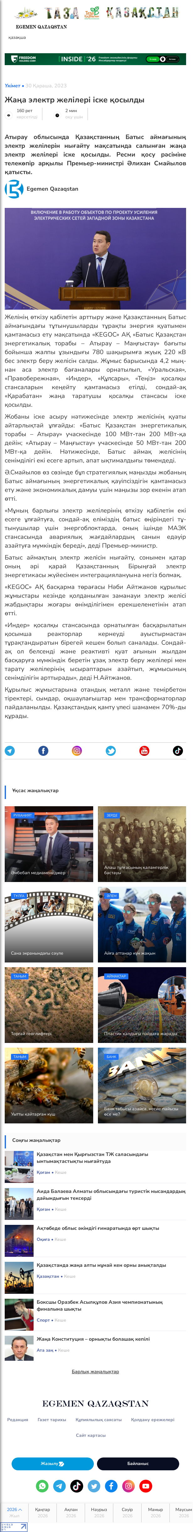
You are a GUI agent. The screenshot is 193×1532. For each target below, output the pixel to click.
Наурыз (99, 1513)
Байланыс (138, 1464)
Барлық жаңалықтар (95, 1372)
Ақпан (71, 1513)
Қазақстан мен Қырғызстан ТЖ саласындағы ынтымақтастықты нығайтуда (92, 1158)
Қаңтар (42, 1513)
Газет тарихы (52, 1420)
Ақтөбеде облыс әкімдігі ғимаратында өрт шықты (98, 1228)
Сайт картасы (91, 1435)
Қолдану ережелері (152, 1420)
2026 (14, 1513)
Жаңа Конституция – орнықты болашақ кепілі (93, 1339)
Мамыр (155, 1513)
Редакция (17, 1420)
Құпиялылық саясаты (99, 1420)
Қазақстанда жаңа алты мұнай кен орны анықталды (101, 1265)
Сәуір (127, 1513)
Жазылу (53, 1464)
